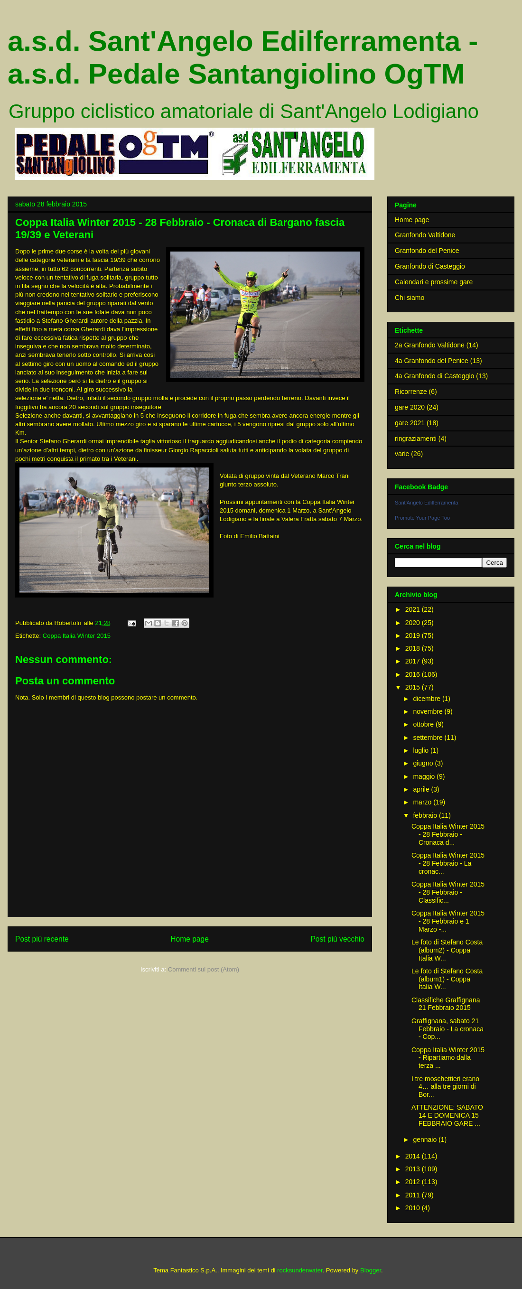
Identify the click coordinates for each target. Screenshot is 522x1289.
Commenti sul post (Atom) (203, 969)
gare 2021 (410, 423)
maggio (425, 776)
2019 (413, 635)
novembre (428, 711)
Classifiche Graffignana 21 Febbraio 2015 (445, 1004)
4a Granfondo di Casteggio (434, 376)
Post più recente (42, 939)
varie (402, 454)
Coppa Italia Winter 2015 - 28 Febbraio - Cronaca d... (448, 834)
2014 (413, 1156)
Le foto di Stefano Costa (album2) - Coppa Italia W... (447, 950)
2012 (413, 1182)
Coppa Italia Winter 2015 (77, 635)
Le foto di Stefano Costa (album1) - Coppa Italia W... (447, 979)
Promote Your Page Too (422, 518)
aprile (422, 789)
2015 (413, 687)
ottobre (424, 724)
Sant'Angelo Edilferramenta (426, 502)
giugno (424, 763)
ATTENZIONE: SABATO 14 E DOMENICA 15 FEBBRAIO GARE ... (447, 1115)
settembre (428, 737)
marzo (423, 802)
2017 (413, 661)
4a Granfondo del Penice (431, 360)
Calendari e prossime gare (434, 282)
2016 (413, 674)
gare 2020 (410, 407)
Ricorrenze (411, 391)
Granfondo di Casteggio (430, 266)
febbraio (425, 815)
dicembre (427, 698)
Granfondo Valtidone (425, 235)
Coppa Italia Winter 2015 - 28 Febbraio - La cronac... (448, 863)
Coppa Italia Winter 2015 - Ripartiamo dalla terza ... (448, 1058)
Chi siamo (409, 297)
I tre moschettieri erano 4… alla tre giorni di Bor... (445, 1087)
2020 (413, 622)
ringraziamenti (416, 438)
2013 (413, 1169)
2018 (413, 648)
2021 (413, 609)
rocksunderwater (299, 1270)
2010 (413, 1208)
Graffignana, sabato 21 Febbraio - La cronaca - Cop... (447, 1029)
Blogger (370, 1270)
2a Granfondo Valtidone (430, 345)
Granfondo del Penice (427, 250)
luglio (421, 750)
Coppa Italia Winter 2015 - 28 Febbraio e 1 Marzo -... (448, 921)
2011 (413, 1195)
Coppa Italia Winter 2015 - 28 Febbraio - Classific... (448, 892)
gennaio (425, 1139)
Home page (189, 939)
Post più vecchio (337, 939)
